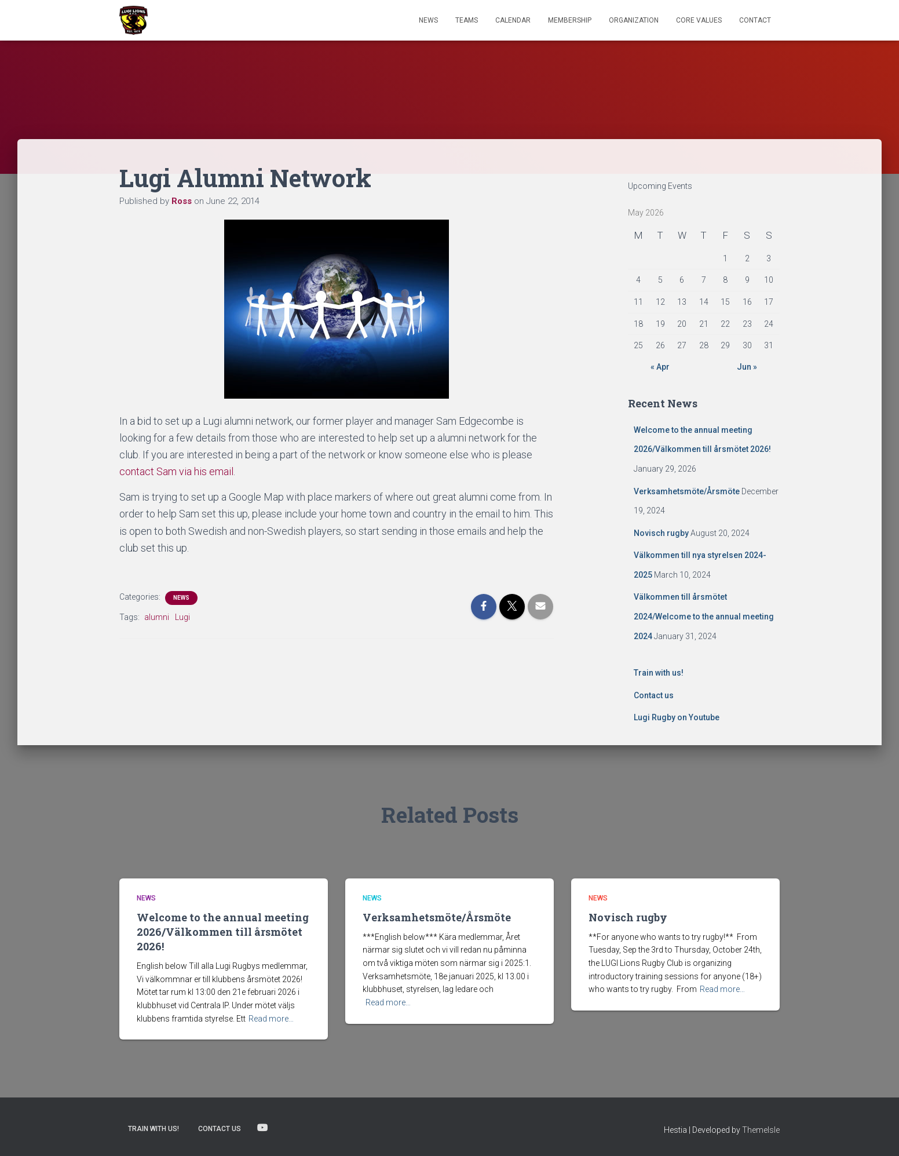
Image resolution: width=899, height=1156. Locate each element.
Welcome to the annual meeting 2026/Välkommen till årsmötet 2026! (223, 931)
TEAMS (466, 20)
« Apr (660, 366)
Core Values (699, 20)
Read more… (271, 1018)
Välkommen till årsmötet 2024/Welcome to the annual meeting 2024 (704, 616)
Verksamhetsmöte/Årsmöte (687, 491)
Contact (755, 20)
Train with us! (659, 672)
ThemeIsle (761, 1130)
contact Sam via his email (176, 471)
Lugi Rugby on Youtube (676, 717)
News (428, 20)
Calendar (513, 20)
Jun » (747, 366)
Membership (569, 20)
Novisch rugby (661, 533)
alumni (156, 617)
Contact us (654, 695)
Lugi (182, 617)
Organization (634, 20)
